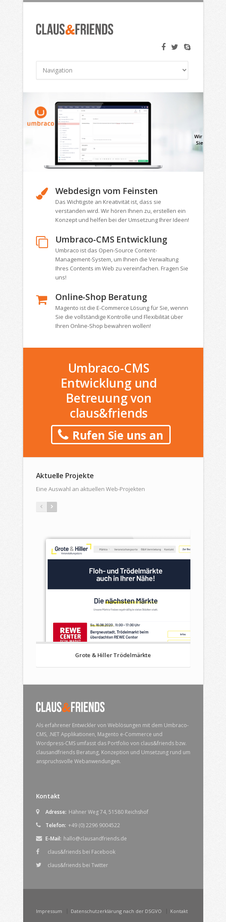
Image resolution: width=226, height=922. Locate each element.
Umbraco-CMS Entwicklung (111, 239)
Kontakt (179, 911)
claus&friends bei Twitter (78, 865)
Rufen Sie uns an (110, 435)
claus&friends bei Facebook (81, 851)
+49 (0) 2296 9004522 (94, 825)
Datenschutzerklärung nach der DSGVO (116, 911)
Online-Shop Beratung (101, 297)
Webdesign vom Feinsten (106, 191)
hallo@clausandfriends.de (95, 838)
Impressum (49, 911)
